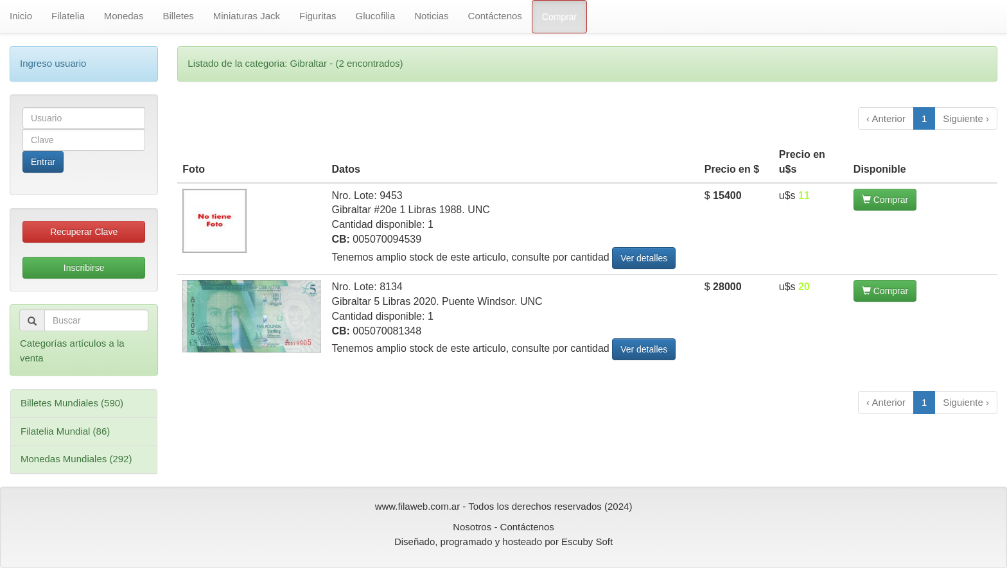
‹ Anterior (886, 118)
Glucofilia (376, 15)
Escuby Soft (587, 541)
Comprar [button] (885, 200)
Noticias (431, 15)
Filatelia (68, 15)
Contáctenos (495, 15)
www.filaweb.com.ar (417, 506)
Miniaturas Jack (246, 15)
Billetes (177, 15)
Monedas (124, 15)
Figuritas (318, 15)
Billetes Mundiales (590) (72, 402)
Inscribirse (84, 268)
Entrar (43, 162)
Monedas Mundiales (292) (76, 458)
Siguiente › (966, 118)
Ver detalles (643, 258)
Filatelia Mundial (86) (65, 431)
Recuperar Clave (84, 232)
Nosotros (472, 526)
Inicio (21, 15)
